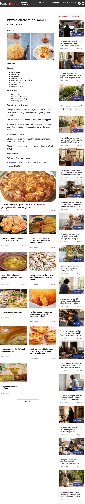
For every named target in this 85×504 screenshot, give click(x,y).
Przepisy (54, 2)
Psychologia (69, 2)
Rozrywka (41, 2)
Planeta (9, 3)
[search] (83, 3)
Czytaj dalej (28, 401)
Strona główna (25, 3)
